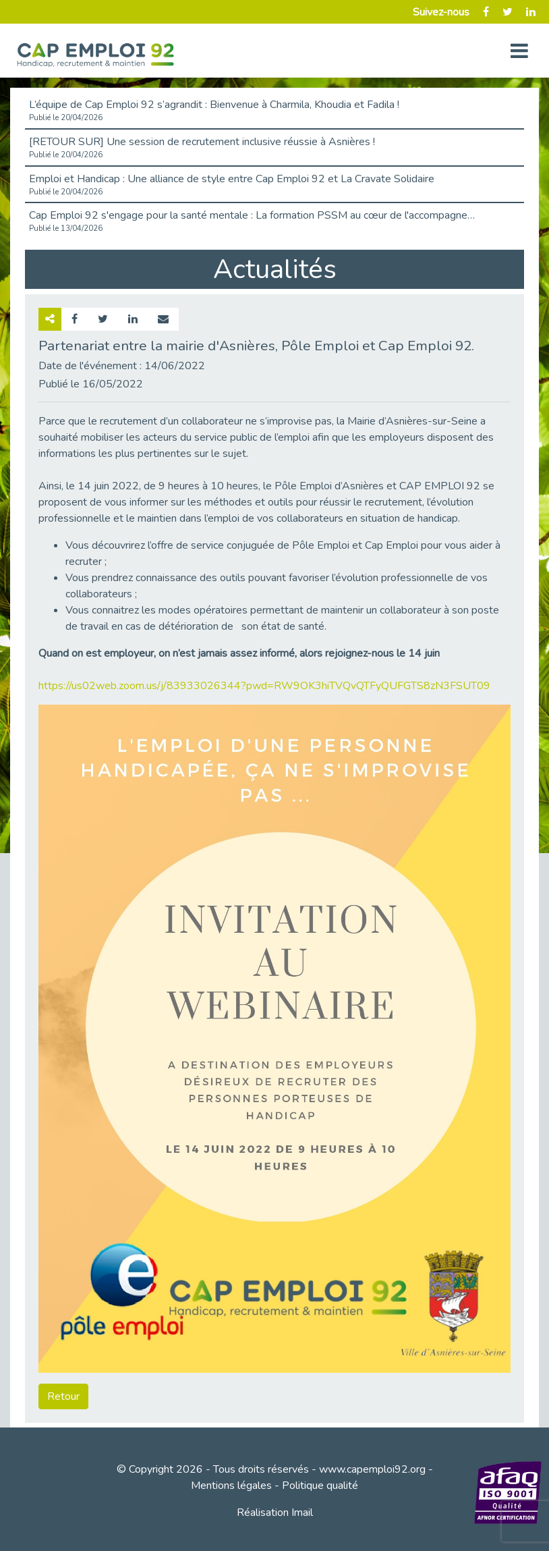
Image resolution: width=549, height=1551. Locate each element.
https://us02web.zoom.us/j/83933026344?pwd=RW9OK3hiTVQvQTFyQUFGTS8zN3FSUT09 (264, 685)
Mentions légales (231, 1485)
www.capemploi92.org (372, 1469)
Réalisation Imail (275, 1512)
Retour (63, 1396)
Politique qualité (320, 1485)
